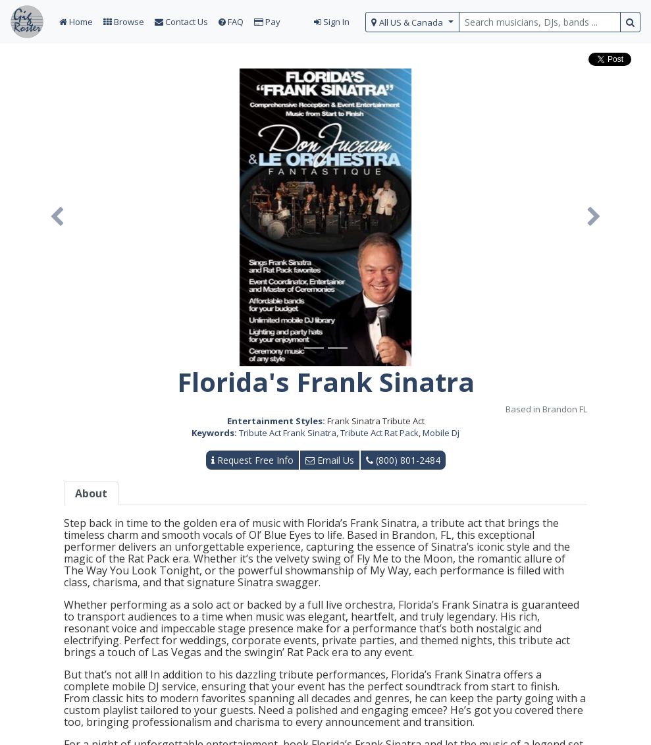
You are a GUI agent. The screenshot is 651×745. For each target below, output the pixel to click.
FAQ (231, 22)
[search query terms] (540, 22)
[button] (57, 217)
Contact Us (181, 22)
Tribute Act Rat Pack (379, 433)
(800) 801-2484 (403, 460)
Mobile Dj (441, 433)
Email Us (329, 460)
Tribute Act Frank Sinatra (287, 433)
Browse (123, 22)
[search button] (630, 22)
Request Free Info (252, 460)
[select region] (412, 22)
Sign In (332, 22)
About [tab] (91, 493)
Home (76, 22)
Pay (267, 22)
